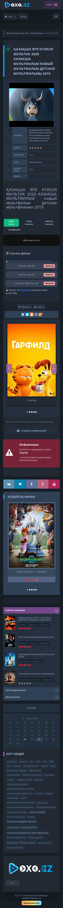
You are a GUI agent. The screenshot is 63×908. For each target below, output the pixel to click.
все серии (38, 779)
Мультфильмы (36, 33)
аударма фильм (24, 779)
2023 (45, 761)
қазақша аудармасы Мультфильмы (28, 832)
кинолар (39, 793)
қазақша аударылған (16, 837)
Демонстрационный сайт (17, 33)
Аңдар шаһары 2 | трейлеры (31, 572)
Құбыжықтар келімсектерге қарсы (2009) (36, 655)
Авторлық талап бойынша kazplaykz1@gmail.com (35, 896)
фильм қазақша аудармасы (20, 807)
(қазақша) (12, 761)
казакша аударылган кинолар (20, 789)
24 (25, 739)
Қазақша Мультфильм (46, 807)
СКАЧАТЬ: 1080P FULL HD (31, 283)
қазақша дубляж (35, 837)
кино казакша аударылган (20, 793)
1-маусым (23, 761)
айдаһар (11, 779)
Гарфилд (31, 400)
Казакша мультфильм (16, 770)
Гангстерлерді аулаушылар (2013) (36, 637)
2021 (32, 761)
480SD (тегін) (11, 222)
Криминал (32, 625)
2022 (38, 761)
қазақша (31, 817)
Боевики (22, 625)
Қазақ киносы (25, 679)
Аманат (44, 766)
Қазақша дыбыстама (17, 812)
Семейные (37, 679)
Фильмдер (49, 775)
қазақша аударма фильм (21, 821)
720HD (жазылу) (29, 222)
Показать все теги (15, 847)
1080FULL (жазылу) (49, 222)
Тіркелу (23, 16)
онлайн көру (12, 798)
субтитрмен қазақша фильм (20, 802)
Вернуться (25, 307)
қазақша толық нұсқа (21, 842)
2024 (51, 761)
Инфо (39, 307)
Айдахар (17, 766)
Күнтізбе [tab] (31, 708)
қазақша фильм (45, 843)
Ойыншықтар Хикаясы (32, 775)
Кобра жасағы (35, 770)
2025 (9, 766)
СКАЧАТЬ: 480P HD (31, 266)
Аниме (53, 766)
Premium (25, 290)
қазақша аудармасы (22, 827)
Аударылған (44, 625)
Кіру (10, 16)
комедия (48, 793)
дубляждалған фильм (17, 784)
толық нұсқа (42, 802)
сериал (24, 798)
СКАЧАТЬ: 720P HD (31, 274)
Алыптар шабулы (30, 766)
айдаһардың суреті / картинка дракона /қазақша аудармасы (34, 618)
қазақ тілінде (37, 812)
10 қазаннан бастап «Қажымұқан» (36, 673)
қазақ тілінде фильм (16, 817)
